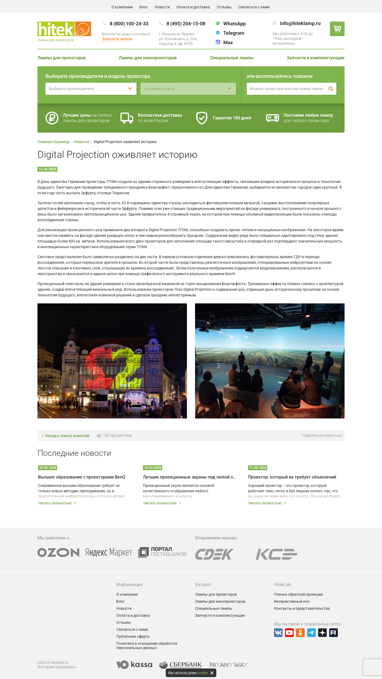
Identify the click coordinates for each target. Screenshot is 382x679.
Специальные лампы (231, 57)
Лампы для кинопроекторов (148, 57)
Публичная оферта (133, 636)
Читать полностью (57, 503)
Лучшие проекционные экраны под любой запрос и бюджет (189, 477)
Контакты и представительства (302, 608)
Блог (144, 7)
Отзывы (224, 7)
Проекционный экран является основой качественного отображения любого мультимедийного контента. (178, 490)
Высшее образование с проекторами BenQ (81, 477)
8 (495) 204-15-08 (185, 23)
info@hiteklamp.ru (300, 23)
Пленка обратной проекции (298, 594)
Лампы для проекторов (61, 57)
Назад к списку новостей (65, 436)
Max (228, 42)
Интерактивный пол (292, 601)
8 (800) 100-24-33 (129, 23)
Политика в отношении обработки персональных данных (146, 645)
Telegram (233, 33)
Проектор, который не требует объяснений (292, 477)
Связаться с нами (254, 7)
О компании (122, 7)
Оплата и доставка (193, 7)
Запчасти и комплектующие (316, 57)
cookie (202, 673)
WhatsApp (234, 23)
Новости (162, 7)
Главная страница (53, 142)
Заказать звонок (117, 39)
